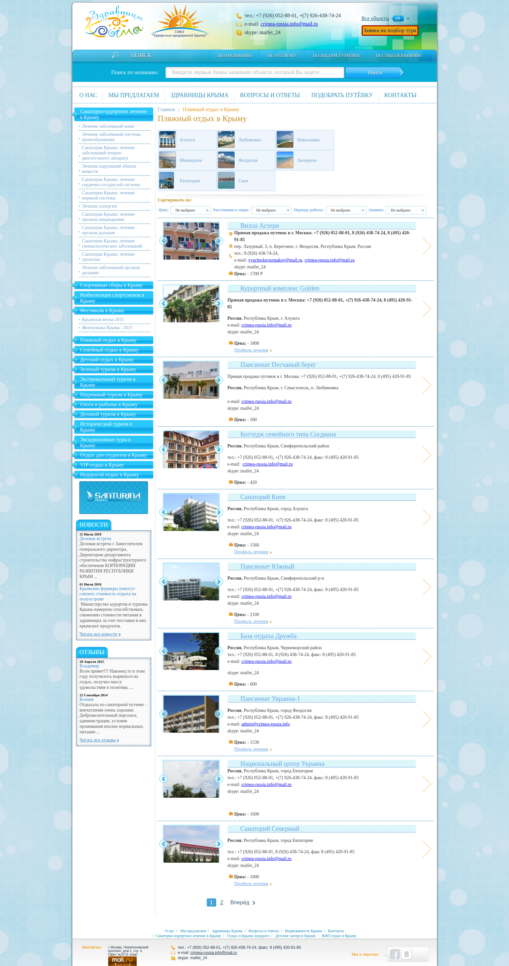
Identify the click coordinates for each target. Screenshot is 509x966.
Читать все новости (98, 634)
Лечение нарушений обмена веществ (109, 169)
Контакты (400, 95)
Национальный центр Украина (283, 763)
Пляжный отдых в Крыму (108, 340)
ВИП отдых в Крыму (339, 936)
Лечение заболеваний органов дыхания (111, 270)
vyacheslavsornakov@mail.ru (275, 260)
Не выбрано (185, 210)
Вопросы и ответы (270, 95)
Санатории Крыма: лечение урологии (108, 257)
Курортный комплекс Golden (280, 288)
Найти (374, 73)
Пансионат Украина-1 (271, 698)
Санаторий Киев (263, 496)
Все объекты (376, 18)
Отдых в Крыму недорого (248, 936)
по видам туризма (336, 55)
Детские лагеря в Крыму (295, 936)
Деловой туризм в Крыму (108, 414)
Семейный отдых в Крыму (109, 350)
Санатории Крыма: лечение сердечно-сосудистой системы (111, 182)
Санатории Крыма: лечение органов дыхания (108, 230)
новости (94, 525)
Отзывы (92, 652)
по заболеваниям (398, 55)
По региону (282, 55)
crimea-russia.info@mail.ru (289, 24)
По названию (235, 55)
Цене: (164, 210)
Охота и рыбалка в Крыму (109, 404)
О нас (88, 95)
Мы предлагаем (133, 95)
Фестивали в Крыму (102, 310)
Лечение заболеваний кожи (108, 126)
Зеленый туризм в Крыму (108, 369)
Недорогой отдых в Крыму (109, 474)
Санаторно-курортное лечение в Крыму (113, 114)
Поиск (141, 55)
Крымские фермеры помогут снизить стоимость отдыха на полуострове (108, 593)
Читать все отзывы (98, 740)
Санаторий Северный (270, 828)
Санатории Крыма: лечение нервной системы (108, 195)
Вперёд (239, 902)
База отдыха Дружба (269, 635)
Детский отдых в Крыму (107, 359)
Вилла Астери (260, 225)
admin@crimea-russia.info (266, 724)
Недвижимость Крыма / (306, 931)
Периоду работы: (309, 210)
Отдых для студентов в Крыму (113, 455)
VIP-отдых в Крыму (102, 465)
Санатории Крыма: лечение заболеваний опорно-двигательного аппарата (108, 153)
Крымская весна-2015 (103, 319)
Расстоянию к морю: (231, 210)
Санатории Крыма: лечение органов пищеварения (108, 217)
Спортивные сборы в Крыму (111, 285)
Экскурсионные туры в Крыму (105, 442)
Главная (166, 109)
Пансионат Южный (267, 566)
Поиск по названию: (135, 72)
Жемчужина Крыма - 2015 (107, 327)
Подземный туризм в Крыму (111, 394)
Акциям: (376, 210)
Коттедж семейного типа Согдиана (288, 434)
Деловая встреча (95, 538)
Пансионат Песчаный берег (279, 364)
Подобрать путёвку (342, 95)
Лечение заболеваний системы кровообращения (111, 137)
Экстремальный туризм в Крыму (108, 382)
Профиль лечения (251, 350)
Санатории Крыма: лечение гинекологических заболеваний (112, 243)
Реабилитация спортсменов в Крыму (112, 297)
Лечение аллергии (99, 206)
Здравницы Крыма (199, 95)
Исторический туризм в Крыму (106, 426)
